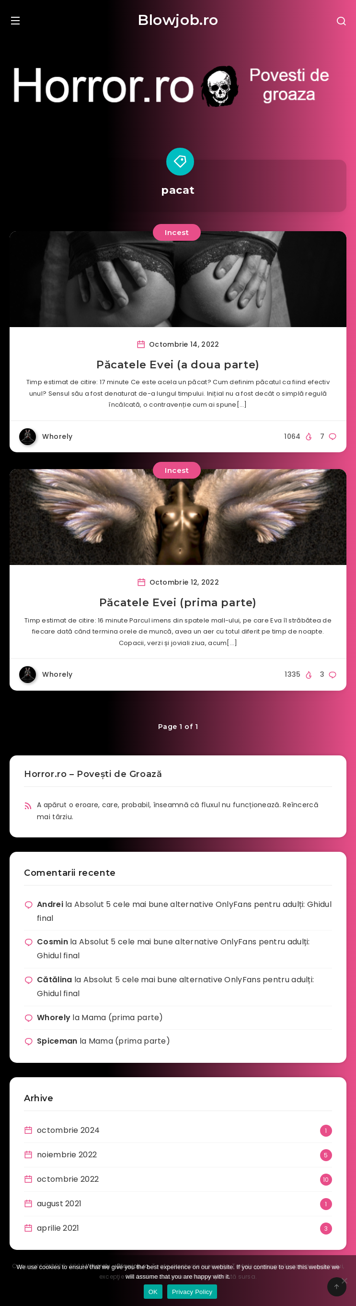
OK (153, 1291)
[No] (344, 1280)
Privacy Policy (192, 1291)
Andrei (50, 904)
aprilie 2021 (58, 1228)
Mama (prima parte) (122, 1017)
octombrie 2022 (68, 1179)
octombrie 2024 (68, 1130)
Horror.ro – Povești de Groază (93, 774)
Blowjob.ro (178, 20)
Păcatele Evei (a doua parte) (178, 364)
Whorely (53, 1017)
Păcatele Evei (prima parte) (178, 602)
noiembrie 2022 (67, 1154)
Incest (177, 232)
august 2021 (59, 1203)
